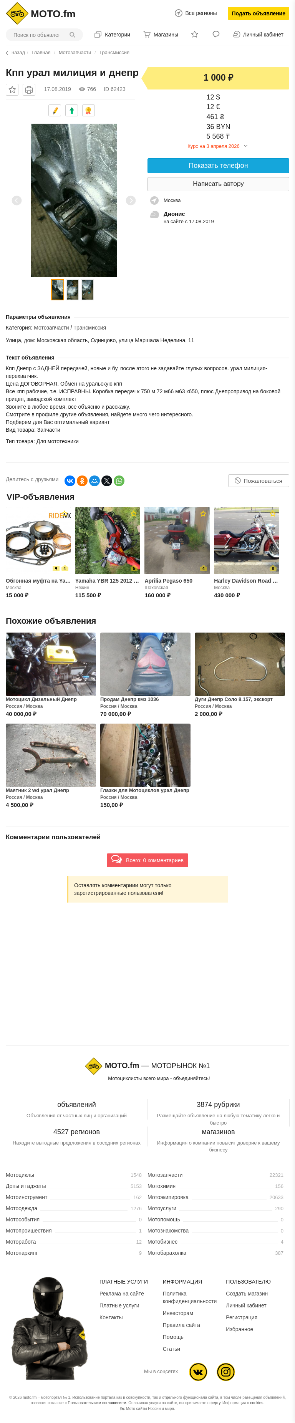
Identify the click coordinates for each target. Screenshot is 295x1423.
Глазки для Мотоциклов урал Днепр (144, 790)
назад (18, 52)
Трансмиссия (114, 52)
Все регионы (201, 13)
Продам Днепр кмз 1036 (129, 699)
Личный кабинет (246, 1305)
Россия (14, 706)
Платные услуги (119, 1305)
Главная (40, 52)
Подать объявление (258, 13)
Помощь (173, 1337)
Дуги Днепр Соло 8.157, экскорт (234, 699)
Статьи (171, 1349)
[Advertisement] (147, 981)
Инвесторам (178, 1313)
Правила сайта (181, 1325)
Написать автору (218, 183)
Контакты (111, 1317)
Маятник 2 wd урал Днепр (37, 790)
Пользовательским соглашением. (97, 1403)
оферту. (214, 1403)
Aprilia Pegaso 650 (168, 581)
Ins (226, 1372)
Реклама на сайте (121, 1293)
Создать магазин (247, 1293)
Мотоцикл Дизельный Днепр (41, 699)
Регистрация (241, 1317)
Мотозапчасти (75, 52)
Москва (34, 706)
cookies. (257, 1403)
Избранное (239, 1329)
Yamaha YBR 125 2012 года (110, 581)
